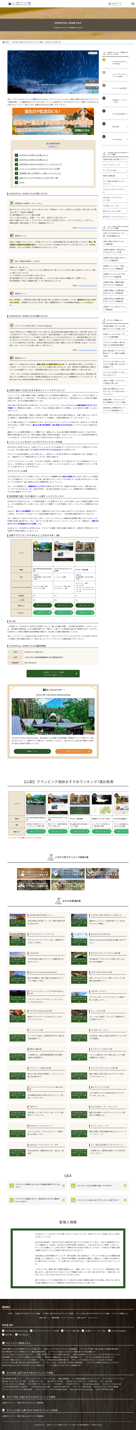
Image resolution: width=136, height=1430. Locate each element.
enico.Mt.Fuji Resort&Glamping (16, 1331)
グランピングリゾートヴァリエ (114, 190)
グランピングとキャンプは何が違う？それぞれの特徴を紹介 (63, 1362)
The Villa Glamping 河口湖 (40, 1387)
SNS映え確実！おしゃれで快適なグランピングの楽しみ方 (114, 327)
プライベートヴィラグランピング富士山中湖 (17, 1389)
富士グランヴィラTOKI (112, 211)
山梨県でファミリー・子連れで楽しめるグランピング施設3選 (22, 1403)
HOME (10, 1313)
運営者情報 (55, 1318)
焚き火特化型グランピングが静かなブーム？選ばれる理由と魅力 (114, 353)
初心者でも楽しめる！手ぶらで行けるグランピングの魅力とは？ (23, 1365)
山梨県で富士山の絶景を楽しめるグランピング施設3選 (114, 300)
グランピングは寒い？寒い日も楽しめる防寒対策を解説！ (114, 343)
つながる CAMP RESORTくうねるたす (15, 1387)
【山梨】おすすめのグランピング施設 (27, 1313)
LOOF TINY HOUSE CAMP (104, 1389)
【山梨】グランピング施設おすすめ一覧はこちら (60, 673)
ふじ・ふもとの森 (106, 1381)
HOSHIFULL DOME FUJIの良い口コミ (33, 155)
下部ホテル (93, 1381)
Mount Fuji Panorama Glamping (81, 1389)
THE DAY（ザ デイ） (72, 1384)
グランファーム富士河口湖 (82, 1387)
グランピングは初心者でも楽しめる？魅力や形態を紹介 (20, 1362)
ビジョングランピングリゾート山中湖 (46, 1331)
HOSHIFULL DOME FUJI (61, 1387)
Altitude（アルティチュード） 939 (113, 198)
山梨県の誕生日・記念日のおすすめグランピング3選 (114, 251)
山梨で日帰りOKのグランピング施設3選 (113, 242)
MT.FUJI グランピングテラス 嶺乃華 (106, 1387)
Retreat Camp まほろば (91, 1384)
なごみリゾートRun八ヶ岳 (112, 1384)
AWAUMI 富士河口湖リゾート (114, 159)
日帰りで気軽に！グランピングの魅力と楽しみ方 (114, 382)
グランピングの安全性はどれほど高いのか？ (100, 1357)
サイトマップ (92, 1318)
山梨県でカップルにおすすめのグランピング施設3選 (114, 275)
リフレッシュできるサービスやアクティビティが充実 (39, 168)
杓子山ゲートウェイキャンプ (114, 216)
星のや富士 (9, 1335)
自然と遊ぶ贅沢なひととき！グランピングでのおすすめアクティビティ (114, 391)
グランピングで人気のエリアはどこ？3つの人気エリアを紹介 (92, 1360)
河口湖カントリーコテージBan (95, 1331)
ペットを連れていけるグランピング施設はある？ (65, 1365)
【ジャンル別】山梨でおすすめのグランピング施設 (92, 1313)
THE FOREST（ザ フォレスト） (39, 1384)
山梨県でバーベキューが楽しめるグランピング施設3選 (114, 267)
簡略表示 (53, 146)
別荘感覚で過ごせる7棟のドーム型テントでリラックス (40, 173)
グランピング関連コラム (120, 1313)
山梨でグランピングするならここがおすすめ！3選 (38, 177)
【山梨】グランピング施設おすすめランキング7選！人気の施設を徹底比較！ (68, 1425)
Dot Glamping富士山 (118, 1331)
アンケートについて (68, 1318)
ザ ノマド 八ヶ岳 (109, 170)
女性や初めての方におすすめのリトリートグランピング (40, 164)
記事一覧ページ (44, 1318)
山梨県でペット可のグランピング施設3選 (114, 308)
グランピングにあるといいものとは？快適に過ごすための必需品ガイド (114, 364)
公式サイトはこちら (78, 751)
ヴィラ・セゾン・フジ (111, 164)
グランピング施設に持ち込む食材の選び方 (54, 1360)
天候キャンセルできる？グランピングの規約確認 (114, 335)
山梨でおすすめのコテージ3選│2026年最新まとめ (113, 234)
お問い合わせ (81, 1318)
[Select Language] (114, 3)
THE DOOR (58, 1384)
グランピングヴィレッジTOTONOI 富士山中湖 (50, 1389)
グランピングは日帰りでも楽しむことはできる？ (103, 1362)
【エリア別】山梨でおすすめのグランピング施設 (30, 1396)
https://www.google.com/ (88, 228)
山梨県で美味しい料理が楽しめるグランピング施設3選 (114, 291)
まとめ (21, 182)
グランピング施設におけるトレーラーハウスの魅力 (19, 1360)
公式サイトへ (44, 613)
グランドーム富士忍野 (71, 1331)
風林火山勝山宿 (109, 175)
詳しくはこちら (43, 605)
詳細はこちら (38, 751)
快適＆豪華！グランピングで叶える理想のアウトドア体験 (114, 400)
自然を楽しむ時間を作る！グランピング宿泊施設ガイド (114, 409)
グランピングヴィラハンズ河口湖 (13, 1384)
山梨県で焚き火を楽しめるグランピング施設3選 (114, 259)
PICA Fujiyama (23, 1335)
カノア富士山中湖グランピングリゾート (114, 182)
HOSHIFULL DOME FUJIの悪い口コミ (33, 159)
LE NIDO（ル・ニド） (111, 205)
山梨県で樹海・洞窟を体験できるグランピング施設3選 (114, 283)
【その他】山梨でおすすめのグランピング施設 (57, 1313)
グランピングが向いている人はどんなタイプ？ (114, 373)
